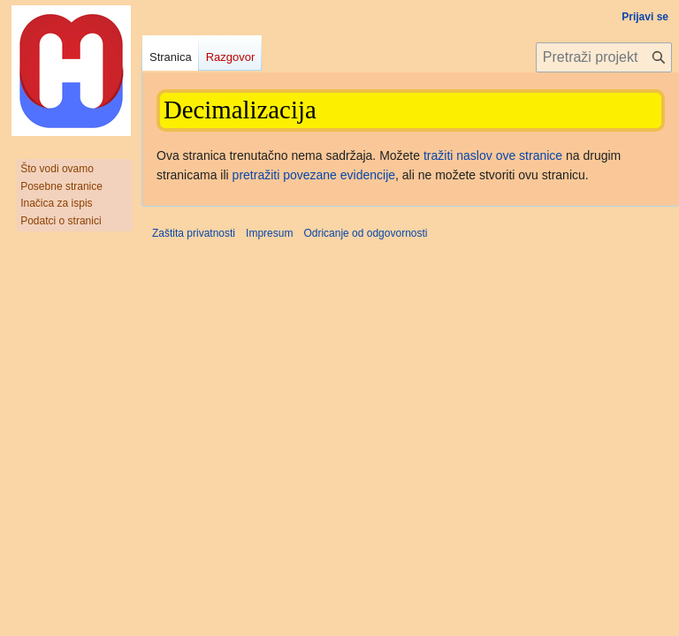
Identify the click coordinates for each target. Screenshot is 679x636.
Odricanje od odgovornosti (365, 233)
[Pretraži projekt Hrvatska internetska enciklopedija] (604, 57)
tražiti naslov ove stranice (492, 155)
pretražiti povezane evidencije (314, 175)
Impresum (269, 233)
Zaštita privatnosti (193, 233)
